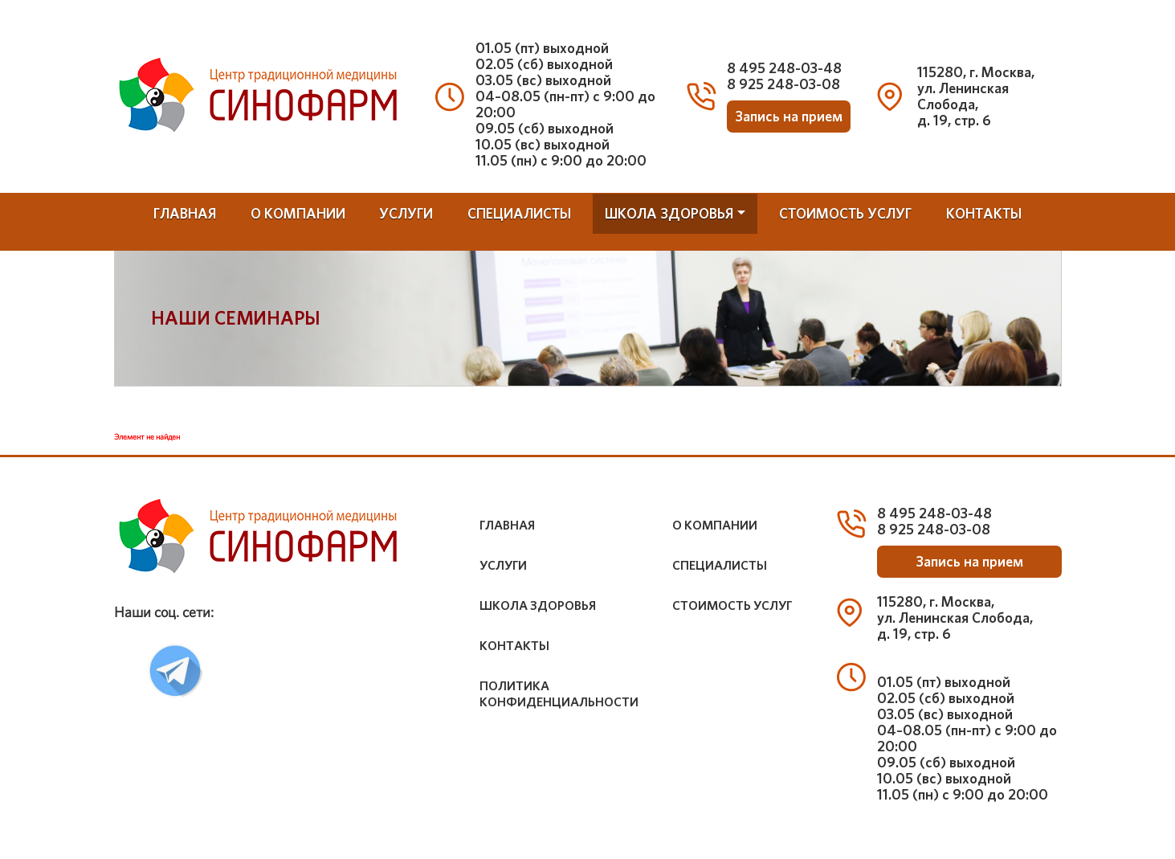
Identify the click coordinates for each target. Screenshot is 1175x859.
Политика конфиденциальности (558, 693)
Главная (184, 213)
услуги (406, 213)
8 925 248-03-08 (783, 84)
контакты (984, 213)
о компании (298, 213)
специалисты (519, 213)
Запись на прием (788, 116)
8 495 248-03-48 (784, 68)
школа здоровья (669, 213)
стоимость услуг (845, 213)
